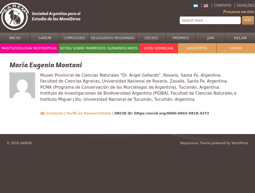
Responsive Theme (195, 143)
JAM (210, 38)
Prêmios (181, 38)
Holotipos (197, 48)
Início (14, 38)
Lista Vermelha (158, 48)
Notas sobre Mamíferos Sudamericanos (99, 48)
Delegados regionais (113, 38)
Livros (236, 48)
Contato (222, 5)
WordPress (240, 143)
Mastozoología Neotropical (29, 48)
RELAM (240, 38)
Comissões (74, 38)
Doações (246, 5)
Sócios (151, 38)
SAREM (44, 38)
